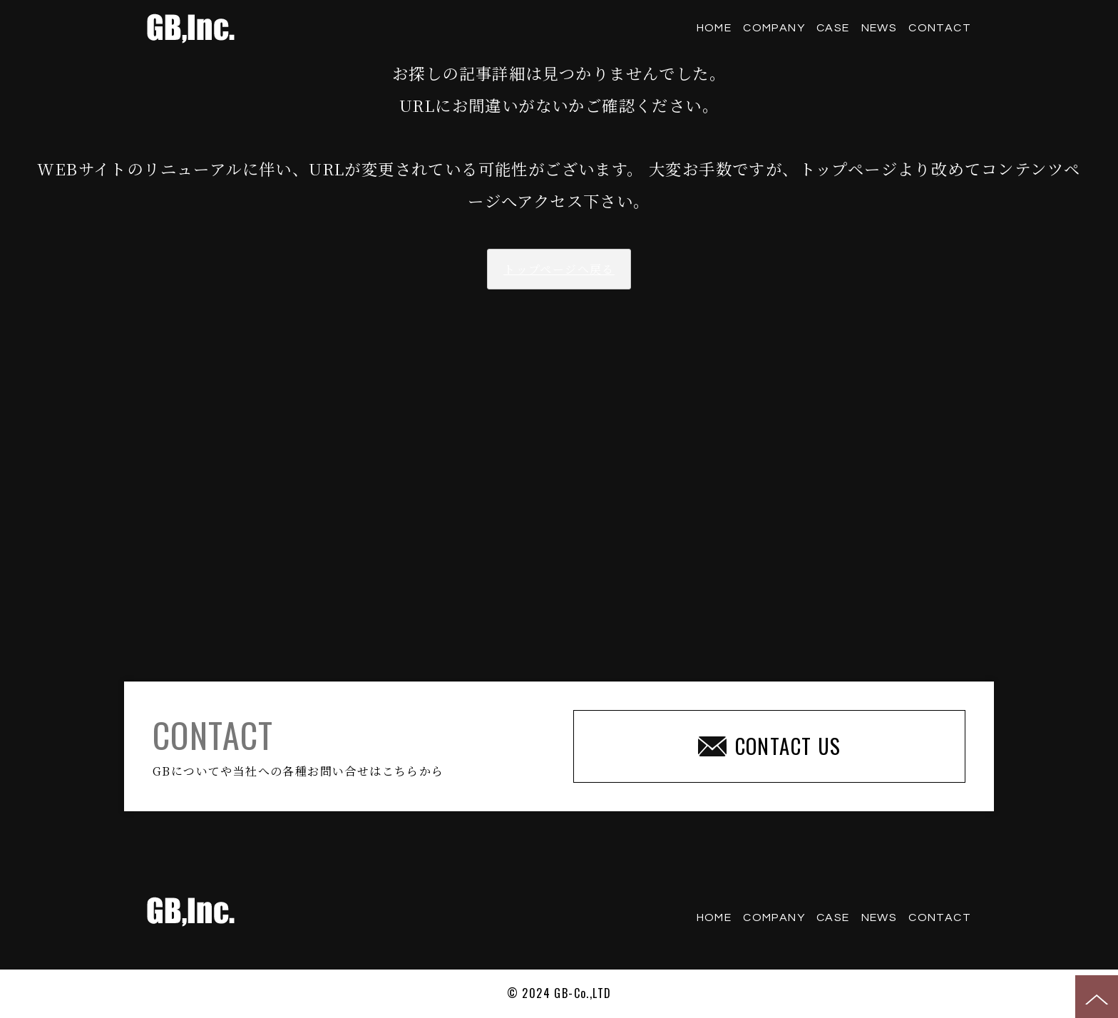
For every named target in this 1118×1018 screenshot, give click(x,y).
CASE (833, 28)
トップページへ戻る (559, 269)
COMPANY (774, 28)
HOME (714, 28)
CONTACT (939, 28)
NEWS (879, 28)
